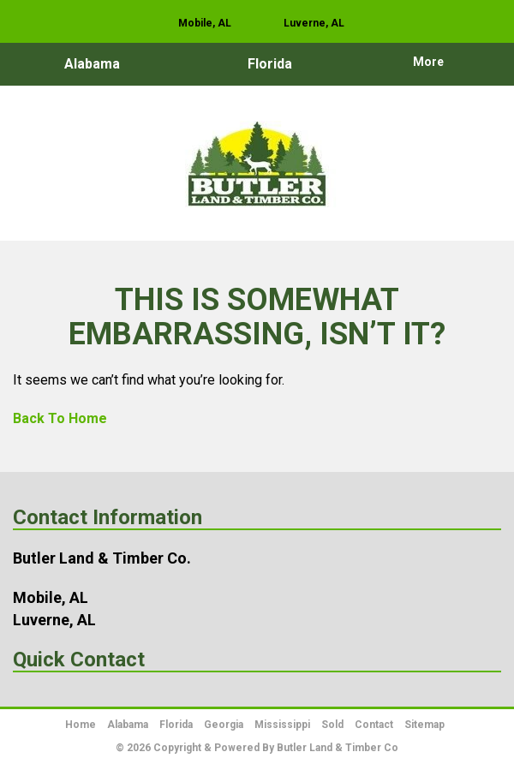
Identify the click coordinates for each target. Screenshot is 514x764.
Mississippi (282, 725)
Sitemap (424, 725)
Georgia (223, 725)
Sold (332, 725)
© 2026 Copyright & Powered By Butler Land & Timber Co (257, 748)
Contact (374, 725)
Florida (270, 64)
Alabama (92, 64)
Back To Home (60, 418)
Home (80, 725)
